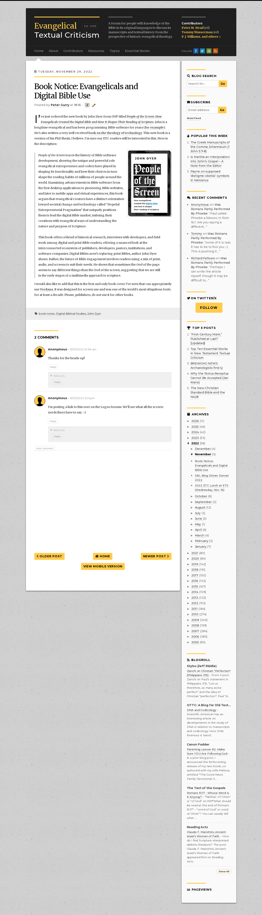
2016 (195, 581)
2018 (195, 570)
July (198, 513)
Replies (59, 376)
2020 (195, 558)
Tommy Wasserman (197, 32)
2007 (195, 631)
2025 (195, 427)
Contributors (73, 51)
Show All (224, 871)
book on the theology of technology (115, 133)
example (157, 127)
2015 (195, 586)
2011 (194, 609)
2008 (195, 625)
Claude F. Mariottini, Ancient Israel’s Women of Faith (206, 834)
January (201, 546)
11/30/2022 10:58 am (83, 349)
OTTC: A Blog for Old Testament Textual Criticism (209, 705)
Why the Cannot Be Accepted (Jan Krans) (209, 378)
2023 (195, 438)
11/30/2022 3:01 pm (82, 398)
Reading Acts (197, 827)
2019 (195, 564)
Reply (53, 366)
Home (39, 51)
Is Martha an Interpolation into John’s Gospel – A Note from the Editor (210, 161)
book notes (47, 313)
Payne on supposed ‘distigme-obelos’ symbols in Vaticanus (210, 175)
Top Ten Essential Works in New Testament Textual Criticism (210, 353)
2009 (195, 620)
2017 (195, 575)
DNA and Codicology (202, 710)
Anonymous (200, 205)
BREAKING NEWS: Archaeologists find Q (206, 365)
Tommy (196, 234)
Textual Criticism (67, 30)
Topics (115, 51)
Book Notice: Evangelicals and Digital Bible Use (211, 465)
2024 (195, 432)
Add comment (44, 448)
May (198, 524)
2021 (195, 553)
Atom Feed (194, 118)
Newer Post (156, 556)
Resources (96, 51)
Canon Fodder (198, 744)
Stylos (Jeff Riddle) (202, 666)
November (203, 454)
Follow (209, 308)
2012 (195, 603)
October (201, 496)
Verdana (46, 289)
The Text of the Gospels (206, 788)
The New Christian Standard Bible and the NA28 (207, 392)
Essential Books (137, 51)
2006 (195, 636)
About (53, 51)
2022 (195, 443)
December (203, 449)
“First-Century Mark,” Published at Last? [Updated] (206, 338)
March (200, 535)
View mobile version (102, 566)
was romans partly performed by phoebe (210, 209)
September (204, 502)
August (200, 507)
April (199, 530)
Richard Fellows (203, 258)
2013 (195, 598)
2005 (195, 642)
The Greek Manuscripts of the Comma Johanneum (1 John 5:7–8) (210, 146)
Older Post (49, 556)
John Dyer (94, 313)
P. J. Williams (191, 36)
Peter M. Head (193, 28)
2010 (195, 614)
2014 (195, 592)
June (199, 518)
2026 (195, 421)
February (202, 541)
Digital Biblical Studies (71, 313)
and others (211, 36)
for (147, 127)
